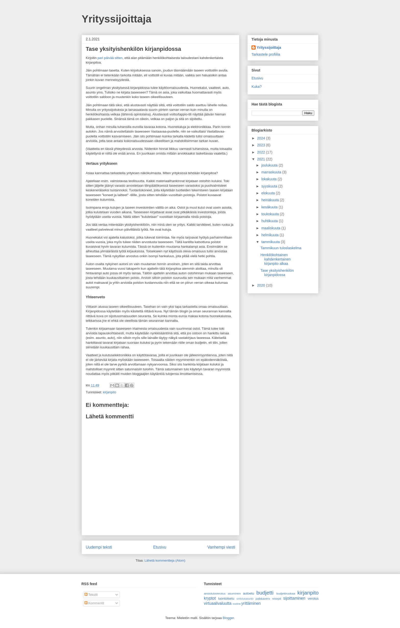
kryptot (210, 598)
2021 (261, 159)
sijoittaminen (294, 598)
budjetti (264, 593)
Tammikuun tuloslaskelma (280, 248)
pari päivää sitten (109, 58)
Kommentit (94, 603)
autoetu (248, 593)
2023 (261, 145)
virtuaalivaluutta (217, 603)
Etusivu (159, 547)
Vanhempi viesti (221, 547)
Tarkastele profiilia (266, 54)
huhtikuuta (270, 221)
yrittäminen (251, 603)
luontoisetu (226, 598)
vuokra (237, 603)
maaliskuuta (271, 228)
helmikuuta (270, 235)
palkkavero (263, 598)
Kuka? (257, 87)
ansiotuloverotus (215, 593)
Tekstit (91, 595)
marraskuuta (271, 172)
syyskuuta (269, 186)
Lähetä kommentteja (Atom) (164, 560)
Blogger (228, 618)
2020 (261, 285)
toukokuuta (270, 214)
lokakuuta (269, 179)
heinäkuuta (270, 200)
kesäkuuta (270, 207)
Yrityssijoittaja (116, 19)
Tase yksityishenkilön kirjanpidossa (277, 272)
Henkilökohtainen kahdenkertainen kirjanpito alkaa (275, 259)
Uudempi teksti (99, 547)
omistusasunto (245, 598)
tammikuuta (271, 242)
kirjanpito (109, 392)
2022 (261, 152)
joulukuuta (270, 165)
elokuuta (268, 193)
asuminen (234, 593)
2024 (261, 138)
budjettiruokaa (286, 593)
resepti (276, 598)
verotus (313, 598)
